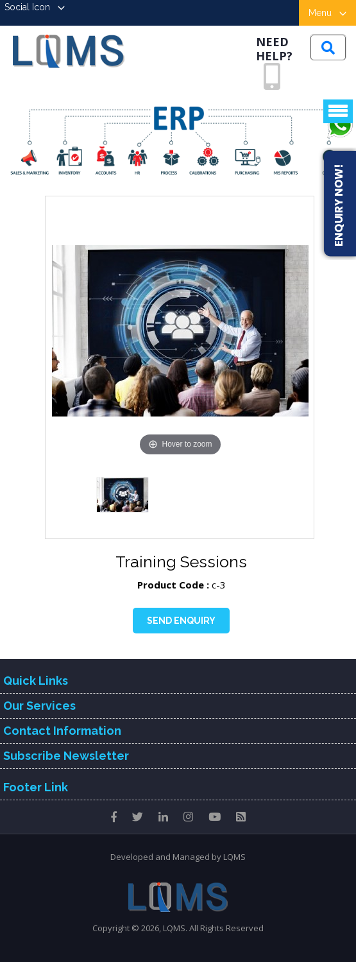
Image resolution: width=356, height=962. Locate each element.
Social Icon (34, 7)
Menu (327, 13)
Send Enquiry (181, 620)
